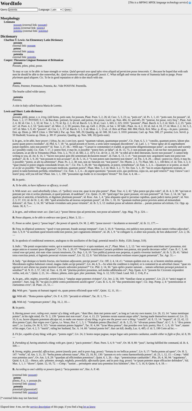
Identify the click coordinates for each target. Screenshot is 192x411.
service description (40, 406)
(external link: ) (30, 25)
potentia (18, 31)
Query (68, 9)
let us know (89, 406)
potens (17, 28)
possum (18, 25)
